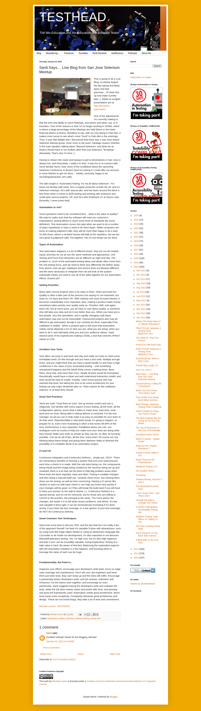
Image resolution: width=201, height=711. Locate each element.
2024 (136, 219)
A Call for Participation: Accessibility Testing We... (147, 510)
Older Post (115, 654)
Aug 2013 (141, 287)
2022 (136, 228)
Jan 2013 (141, 317)
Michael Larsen (59, 681)
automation (52, 618)
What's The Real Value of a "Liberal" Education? (148, 322)
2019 (136, 241)
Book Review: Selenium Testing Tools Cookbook (148, 405)
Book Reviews (100, 53)
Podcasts (132, 53)
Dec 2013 (141, 270)
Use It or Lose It (143, 370)
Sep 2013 (141, 283)
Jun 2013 (141, 296)
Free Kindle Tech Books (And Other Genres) (147, 398)
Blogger (113, 696)
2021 (136, 232)
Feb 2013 (141, 313)
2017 (136, 249)
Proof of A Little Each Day (148, 344)
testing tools (95, 618)
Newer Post (45, 654)
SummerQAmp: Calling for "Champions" (148, 384)
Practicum (69, 53)
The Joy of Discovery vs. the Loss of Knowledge (148, 429)
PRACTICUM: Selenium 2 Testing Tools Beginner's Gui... (148, 331)
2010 (136, 557)
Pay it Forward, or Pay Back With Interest (147, 534)
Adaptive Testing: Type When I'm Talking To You (147, 519)
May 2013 (141, 300)
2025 (136, 215)
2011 (136, 553)
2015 (136, 258)
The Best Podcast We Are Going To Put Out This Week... (148, 421)
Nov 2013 (141, 274)
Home (80, 654)
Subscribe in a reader (140, 77)
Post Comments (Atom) (64, 659)
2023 (136, 224)
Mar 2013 (141, 309)
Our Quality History (145, 471)
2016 (136, 254)
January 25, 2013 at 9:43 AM (60, 641)
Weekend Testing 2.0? (147, 466)
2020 (136, 237)
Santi (49, 633)
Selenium (70, 618)
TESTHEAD (72, 17)
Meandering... (52, 53)
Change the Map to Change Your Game (147, 501)
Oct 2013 (141, 279)
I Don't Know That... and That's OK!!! (147, 494)
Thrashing (141, 475)
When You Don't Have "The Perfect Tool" (146, 391)
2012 (136, 549)
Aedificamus (117, 53)
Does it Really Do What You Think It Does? (147, 412)
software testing (82, 618)
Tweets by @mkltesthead (142, 583)
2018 (136, 245)
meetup (61, 618)
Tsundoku (83, 53)
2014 (136, 262)
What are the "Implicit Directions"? (146, 447)
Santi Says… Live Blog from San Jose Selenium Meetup (147, 377)
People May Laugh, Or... (148, 365)
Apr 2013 (141, 304)
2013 (136, 266)
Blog (39, 53)
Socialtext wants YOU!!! (147, 434)
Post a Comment (51, 647)
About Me (146, 53)
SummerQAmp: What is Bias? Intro (147, 359)
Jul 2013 (140, 292)
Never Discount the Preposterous (145, 461)
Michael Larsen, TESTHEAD (54, 606)
